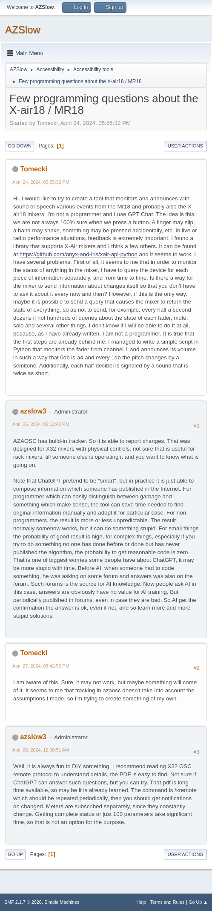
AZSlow (22, 29)
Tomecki (33, 169)
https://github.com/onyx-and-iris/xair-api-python (79, 254)
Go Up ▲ (198, 902)
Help (141, 902)
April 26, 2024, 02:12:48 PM (40, 424)
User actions (185, 145)
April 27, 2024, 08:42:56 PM (40, 665)
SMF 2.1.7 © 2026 (23, 902)
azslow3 (33, 411)
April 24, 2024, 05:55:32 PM (40, 182)
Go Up (15, 854)
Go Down (20, 145)
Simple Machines (61, 902)
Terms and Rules (167, 902)
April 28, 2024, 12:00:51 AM (40, 749)
